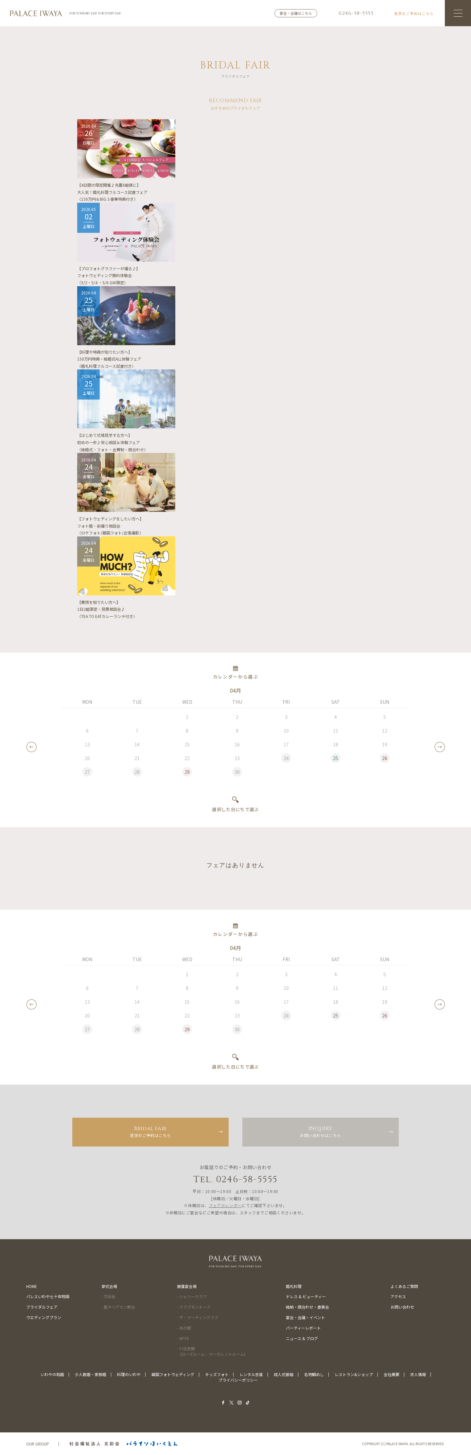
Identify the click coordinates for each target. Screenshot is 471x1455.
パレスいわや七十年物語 (47, 1296)
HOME (31, 1286)
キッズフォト (217, 1374)
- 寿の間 (184, 1328)
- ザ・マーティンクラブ (197, 1317)
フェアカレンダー (225, 1205)
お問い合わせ (402, 1307)
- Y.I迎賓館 (211, 1351)
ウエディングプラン (43, 1317)
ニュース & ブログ (302, 1338)
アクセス (398, 1296)
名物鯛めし (314, 1374)
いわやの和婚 (52, 1374)
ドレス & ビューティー (306, 1296)
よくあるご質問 (404, 1286)
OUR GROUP (37, 1443)
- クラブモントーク (194, 1307)
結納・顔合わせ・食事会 (307, 1307)
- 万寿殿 (108, 1296)
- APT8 (183, 1338)
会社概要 (391, 1374)
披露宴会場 (187, 1286)
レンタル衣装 (251, 1374)
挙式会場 (109, 1286)
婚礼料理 (294, 1286)
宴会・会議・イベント (305, 1317)
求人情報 (418, 1374)
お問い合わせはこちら (320, 1131)
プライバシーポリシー (238, 1380)
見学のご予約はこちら (150, 1131)
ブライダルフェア (42, 1307)
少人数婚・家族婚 (90, 1374)
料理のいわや (129, 1374)
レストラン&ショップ (354, 1374)
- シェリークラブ (192, 1296)
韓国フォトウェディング (172, 1374)
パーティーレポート (303, 1328)
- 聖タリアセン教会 (118, 1307)
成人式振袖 (283, 1374)
